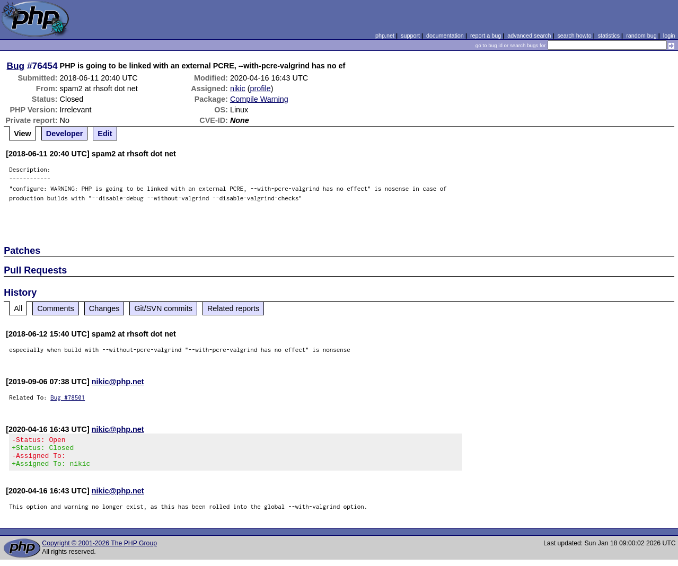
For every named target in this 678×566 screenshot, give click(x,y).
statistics (609, 35)
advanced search (529, 35)
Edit (105, 133)
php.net (384, 35)
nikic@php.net (118, 381)
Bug (16, 65)
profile (260, 88)
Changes (104, 308)
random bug (641, 35)
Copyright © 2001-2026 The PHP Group (99, 549)
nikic (237, 88)
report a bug (485, 35)
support (410, 35)
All (18, 308)
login (669, 35)
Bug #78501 (67, 397)
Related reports (233, 308)
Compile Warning (259, 99)
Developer (64, 133)
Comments (55, 308)
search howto (574, 35)
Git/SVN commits (163, 308)
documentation (445, 35)
